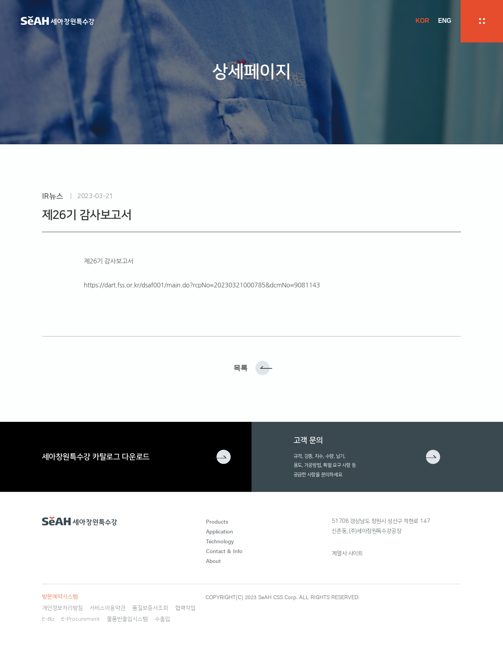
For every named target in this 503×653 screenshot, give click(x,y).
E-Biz (48, 619)
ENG (445, 20)
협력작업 (185, 608)
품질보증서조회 (150, 608)
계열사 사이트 (347, 553)
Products (217, 521)
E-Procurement (80, 619)
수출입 (162, 619)
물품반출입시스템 (127, 619)
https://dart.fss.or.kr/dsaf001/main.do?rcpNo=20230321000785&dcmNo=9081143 (202, 285)
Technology (220, 541)
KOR (422, 20)
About (213, 561)
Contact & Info (224, 551)
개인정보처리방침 (62, 608)
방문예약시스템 (60, 597)
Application (219, 531)
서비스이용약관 (107, 608)
